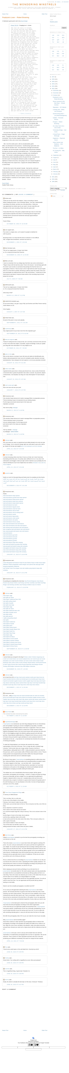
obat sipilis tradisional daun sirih (11, 610)
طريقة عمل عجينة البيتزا (18, 481)
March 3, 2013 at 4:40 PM (15, 410)
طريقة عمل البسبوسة (39, 481)
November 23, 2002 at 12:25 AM (17, 255)
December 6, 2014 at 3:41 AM (17, 485)
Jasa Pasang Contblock (25, 584)
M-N (63, 37)
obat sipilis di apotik (8, 603)
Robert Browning (26, 113)
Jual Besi (16, 584)
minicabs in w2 (36, 462)
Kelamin (17, 562)
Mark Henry (8, 835)
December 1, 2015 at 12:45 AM (17, 687)
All (63, 42)
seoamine (7, 473)
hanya (40, 562)
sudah (42, 564)
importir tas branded (8, 681)
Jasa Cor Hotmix (36, 584)
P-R (63, 53)
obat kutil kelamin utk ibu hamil (11, 510)
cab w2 (43, 462)
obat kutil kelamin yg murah (10, 535)
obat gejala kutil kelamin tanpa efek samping (14, 548)
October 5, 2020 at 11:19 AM (17, 786)
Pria (24, 562)
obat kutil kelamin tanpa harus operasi (13, 501)
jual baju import (18, 677)
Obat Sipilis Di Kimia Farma (10, 646)
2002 (53, 88)
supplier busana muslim (20, 681)
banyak (5, 566)
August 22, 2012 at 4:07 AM (16, 379)
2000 (53, 179)
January (55, 174)
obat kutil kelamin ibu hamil (10, 505)
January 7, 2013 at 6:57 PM (16, 390)
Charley (7, 958)
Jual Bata (32, 582)
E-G (63, 35)
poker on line (8, 354)
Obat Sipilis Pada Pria (8, 631)
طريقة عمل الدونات (38, 479)
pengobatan (15, 564)
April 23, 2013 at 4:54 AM (15, 467)
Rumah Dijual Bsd (26, 664)
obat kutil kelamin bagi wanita (10, 516)
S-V (53, 56)
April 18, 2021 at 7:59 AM (15, 941)
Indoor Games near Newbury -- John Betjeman (58, 144)
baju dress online (25, 684)
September (56, 155)
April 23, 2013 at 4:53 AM (15, 448)
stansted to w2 (31, 446)
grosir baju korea (40, 679)
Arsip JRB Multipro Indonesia (27, 666)
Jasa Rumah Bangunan (30, 581)
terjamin (34, 568)
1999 (53, 181)
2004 (53, 84)
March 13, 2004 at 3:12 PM (16, 295)
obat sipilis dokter (7, 614)
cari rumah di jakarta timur (23, 659)
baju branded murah (24, 701)
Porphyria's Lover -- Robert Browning (15, 17)
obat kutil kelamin (7, 533)
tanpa (37, 568)
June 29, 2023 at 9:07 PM (15, 984)
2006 (53, 79)
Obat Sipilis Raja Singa (9, 633)
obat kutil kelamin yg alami (10, 540)
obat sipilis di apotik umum (10, 612)
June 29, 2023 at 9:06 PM (15, 962)
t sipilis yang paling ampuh (10, 618)
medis (20, 564)
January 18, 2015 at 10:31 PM (17, 572)
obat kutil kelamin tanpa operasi (11, 495)
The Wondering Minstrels (34, 4)
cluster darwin (36, 660)
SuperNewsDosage (10, 721)
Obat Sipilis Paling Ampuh (10, 627)
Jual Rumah (39, 662)
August (55, 157)
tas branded (22, 679)
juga (39, 564)
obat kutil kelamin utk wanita (10, 520)
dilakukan (5, 564)
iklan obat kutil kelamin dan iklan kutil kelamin (15, 525)
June (54, 162)
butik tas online (15, 679)
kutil (4, 568)
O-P (53, 40)
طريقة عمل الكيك (29, 481)
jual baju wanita (20, 703)
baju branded (39, 682)
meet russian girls (9, 385)
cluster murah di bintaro (21, 662)
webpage (15, 407)
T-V (53, 42)
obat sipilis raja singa (8, 605)
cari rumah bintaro (11, 659)
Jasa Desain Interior (12, 582)
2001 (53, 176)
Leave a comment (25, 194)
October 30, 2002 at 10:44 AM (17, 223)
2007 (53, 76)
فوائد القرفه (9, 481)
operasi (31, 564)
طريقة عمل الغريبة (28, 479)
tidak (37, 562)
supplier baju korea (31, 681)
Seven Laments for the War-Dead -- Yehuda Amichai (59, 103)
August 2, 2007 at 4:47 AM (16, 311)
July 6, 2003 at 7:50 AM (14, 279)
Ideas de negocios (9, 339)
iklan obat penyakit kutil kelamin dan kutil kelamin (16, 531)
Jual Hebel (37, 582)
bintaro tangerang (37, 657)
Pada (20, 562)
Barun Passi (8, 711)
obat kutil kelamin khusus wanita (11, 521)
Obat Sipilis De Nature (9, 636)
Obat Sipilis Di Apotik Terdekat (11, 640)
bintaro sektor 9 (28, 657)
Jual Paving (21, 582)
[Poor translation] (36, 1044)
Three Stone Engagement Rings (13, 792)
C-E (58, 51)
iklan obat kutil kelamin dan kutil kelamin (13, 523)
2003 (53, 86)
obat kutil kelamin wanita (9, 514)
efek (41, 568)
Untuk (4, 562)
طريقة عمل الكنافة (7, 479)
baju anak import (41, 681)
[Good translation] (31, 1044)
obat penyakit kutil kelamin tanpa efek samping (15, 546)
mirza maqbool (7, 464)
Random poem (54, 21)
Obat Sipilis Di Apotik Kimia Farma (12, 642)
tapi (37, 564)
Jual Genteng (10, 584)
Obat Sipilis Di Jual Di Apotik (10, 638)
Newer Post (5, 14)
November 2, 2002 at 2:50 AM (17, 242)
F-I (63, 51)
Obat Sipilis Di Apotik (8, 623)
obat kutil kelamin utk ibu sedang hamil (13, 512)
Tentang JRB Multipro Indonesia (11, 666)
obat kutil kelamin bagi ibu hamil (11, 507)
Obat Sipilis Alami (7, 625)
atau (34, 564)
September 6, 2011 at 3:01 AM (17, 322)
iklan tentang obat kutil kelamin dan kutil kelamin (15, 527)
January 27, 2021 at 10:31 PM (17, 829)
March (54, 169)
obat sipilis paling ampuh (9, 601)
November (56, 93)
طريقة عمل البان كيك (18, 479)
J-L (53, 53)
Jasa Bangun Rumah (37, 664)
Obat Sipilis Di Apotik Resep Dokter (12, 644)
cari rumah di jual (34, 659)
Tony (6, 947)
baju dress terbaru (34, 684)
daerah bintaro (31, 662)
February (55, 171)
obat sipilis (6, 620)
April (54, 167)
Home (25, 14)
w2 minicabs (38, 446)
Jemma (7, 979)
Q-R (58, 40)
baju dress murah (15, 684)
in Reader (65, 1)
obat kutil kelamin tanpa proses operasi (13, 499)
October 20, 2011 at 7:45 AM (17, 348)
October (55, 95)
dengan (24, 564)
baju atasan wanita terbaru (20, 682)
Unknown (7, 440)
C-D (58, 35)
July (54, 160)
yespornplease (11, 837)
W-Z (58, 42)
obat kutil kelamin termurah (10, 536)
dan (26, 562)
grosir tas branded (30, 679)
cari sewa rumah (28, 660)
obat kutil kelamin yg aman (10, 538)
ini (35, 562)
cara (28, 564)
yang (30, 568)
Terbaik (7, 568)
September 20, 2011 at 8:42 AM (17, 333)
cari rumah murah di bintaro (16, 660)
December (56, 90)
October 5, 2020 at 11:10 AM (17, 715)
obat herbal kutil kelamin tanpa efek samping (14, 551)
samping (5, 570)
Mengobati (9, 562)
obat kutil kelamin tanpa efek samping (13, 542)
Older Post (44, 14)
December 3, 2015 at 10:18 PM (17, 705)
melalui (10, 564)
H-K (53, 37)
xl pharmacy (8, 328)
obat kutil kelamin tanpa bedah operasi (13, 503)
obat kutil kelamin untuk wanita (11, 518)
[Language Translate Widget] (58, 188)
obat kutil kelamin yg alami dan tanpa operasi (15, 497)
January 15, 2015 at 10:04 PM (17, 554)
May (54, 164)
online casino (8, 368)
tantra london (14, 431)
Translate (60, 190)
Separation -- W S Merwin (59, 107)
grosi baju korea (38, 677)
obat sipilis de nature (8, 597)
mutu (21, 568)
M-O (58, 53)
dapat (43, 562)
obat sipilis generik (8, 616)
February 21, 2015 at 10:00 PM (17, 587)
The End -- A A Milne (58, 148)
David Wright (24, 21)
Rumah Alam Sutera (16, 664)
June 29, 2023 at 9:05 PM (15, 952)
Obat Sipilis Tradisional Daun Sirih (12, 599)
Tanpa (32, 562)
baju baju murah (31, 682)
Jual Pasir (26, 582)
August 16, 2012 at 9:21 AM (16, 362)
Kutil (13, 562)
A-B (53, 35)
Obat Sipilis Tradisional (9, 621)
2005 (53, 81)
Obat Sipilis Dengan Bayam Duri (11, 629)
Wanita (29, 562)
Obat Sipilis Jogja (7, 595)
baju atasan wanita (8, 682)
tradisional (16, 566)
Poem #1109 (14, 25)
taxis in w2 (23, 446)
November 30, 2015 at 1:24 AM (17, 669)
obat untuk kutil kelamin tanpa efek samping (14, 550)
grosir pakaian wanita (28, 677)
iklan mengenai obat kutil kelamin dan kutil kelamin (16, 529)
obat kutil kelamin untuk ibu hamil (11, 508)
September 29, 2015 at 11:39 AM (18, 648)
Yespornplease (7, 724)
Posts (53, 196)
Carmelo (7, 968)
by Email (58, 1)
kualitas (27, 568)
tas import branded (24, 695)
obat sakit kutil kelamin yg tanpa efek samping (15, 544)
